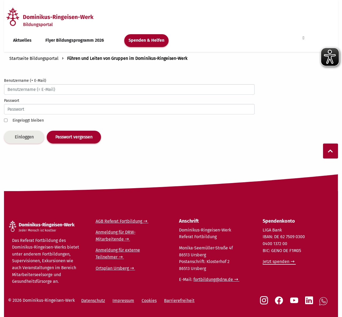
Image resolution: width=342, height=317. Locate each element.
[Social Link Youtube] (295, 303)
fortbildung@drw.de (213, 279)
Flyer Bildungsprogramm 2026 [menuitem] (74, 40)
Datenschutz (93, 300)
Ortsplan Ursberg (112, 268)
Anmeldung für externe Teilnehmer (118, 254)
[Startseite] (59, 17)
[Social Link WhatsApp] (324, 304)
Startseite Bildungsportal (34, 58)
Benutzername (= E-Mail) (25, 80)
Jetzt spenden (276, 261)
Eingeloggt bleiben (28, 120)
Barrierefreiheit (179, 300)
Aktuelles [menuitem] (22, 40)
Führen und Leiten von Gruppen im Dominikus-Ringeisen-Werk (127, 58)
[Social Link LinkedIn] (310, 303)
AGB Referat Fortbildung (119, 221)
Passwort (11, 100)
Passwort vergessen (73, 137)
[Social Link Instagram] (265, 303)
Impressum (123, 300)
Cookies (149, 300)
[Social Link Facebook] (280, 303)
